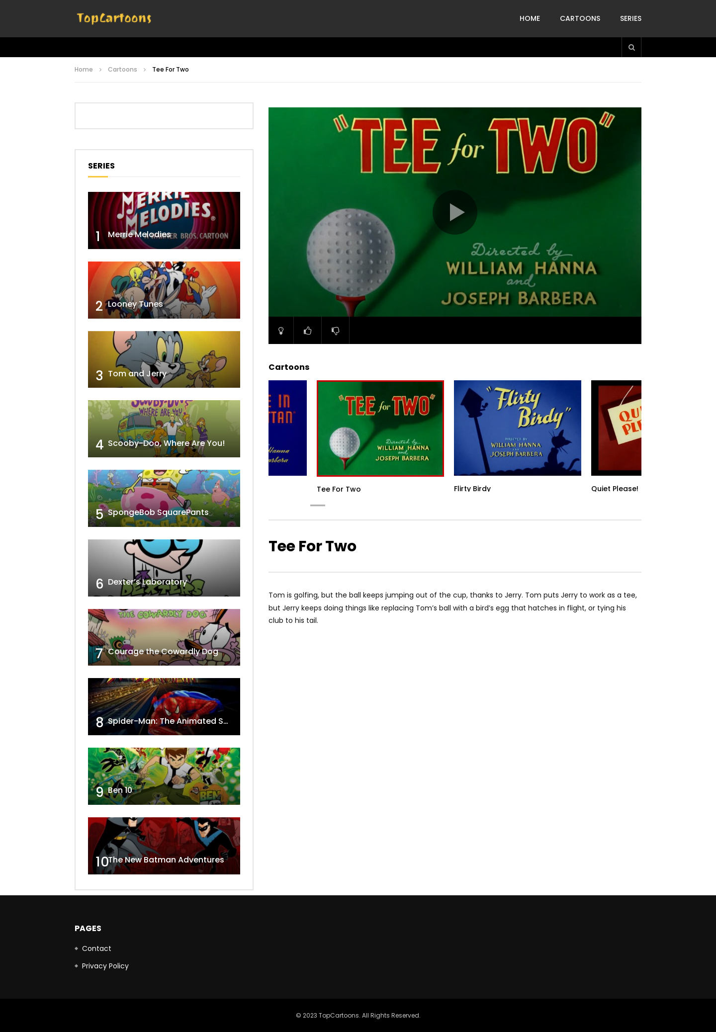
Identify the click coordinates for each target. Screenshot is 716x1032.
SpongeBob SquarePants (158, 512)
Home (530, 18)
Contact (96, 948)
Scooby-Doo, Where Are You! (166, 443)
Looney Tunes (135, 304)
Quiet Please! (614, 489)
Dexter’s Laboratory (147, 582)
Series (630, 18)
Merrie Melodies (139, 234)
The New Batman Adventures (166, 859)
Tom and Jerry (137, 373)
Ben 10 (120, 790)
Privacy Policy (105, 966)
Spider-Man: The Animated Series (175, 721)
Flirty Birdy (472, 489)
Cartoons (580, 18)
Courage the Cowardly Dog (163, 651)
